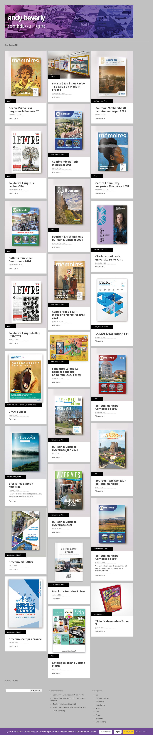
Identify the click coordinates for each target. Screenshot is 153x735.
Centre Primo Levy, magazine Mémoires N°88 (112, 184)
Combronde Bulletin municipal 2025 (65, 163)
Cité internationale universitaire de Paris (109, 258)
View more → (13, 118)
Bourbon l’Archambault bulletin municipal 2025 (110, 109)
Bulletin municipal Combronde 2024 (21, 259)
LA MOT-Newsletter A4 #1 (112, 333)
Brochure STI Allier (21, 562)
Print (9, 101)
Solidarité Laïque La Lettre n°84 (22, 184)
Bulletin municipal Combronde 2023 (107, 407)
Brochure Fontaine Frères (68, 591)
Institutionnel (98, 101)
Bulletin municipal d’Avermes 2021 (64, 523)
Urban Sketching (59, 711)
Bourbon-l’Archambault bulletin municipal (111, 482)
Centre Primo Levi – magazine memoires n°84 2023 (68, 314)
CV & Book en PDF (12, 45)
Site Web (22, 405)
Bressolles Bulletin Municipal (21, 485)
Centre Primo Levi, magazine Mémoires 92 (24, 109)
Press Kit (10, 405)
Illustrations (98, 614)
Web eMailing (103, 327)
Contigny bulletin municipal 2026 (64, 704)
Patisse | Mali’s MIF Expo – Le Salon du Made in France (68, 86)
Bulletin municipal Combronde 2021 (107, 557)
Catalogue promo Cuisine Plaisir (68, 664)
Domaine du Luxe (102, 698)
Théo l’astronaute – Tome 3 (112, 623)
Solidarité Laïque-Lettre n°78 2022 (24, 334)
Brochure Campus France (25, 639)
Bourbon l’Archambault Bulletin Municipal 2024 (67, 238)
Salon (53, 77)
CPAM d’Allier (17, 411)
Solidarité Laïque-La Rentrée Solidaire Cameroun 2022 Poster (66, 372)
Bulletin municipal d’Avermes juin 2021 (65, 448)
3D (97, 695)
